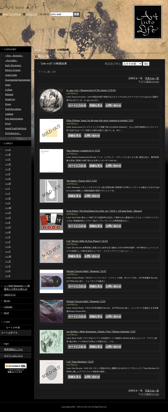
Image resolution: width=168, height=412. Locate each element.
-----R (8, 232)
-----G (8, 178)
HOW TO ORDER (12, 14)
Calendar (8, 306)
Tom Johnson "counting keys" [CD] (83, 150)
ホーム (37, 49)
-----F (7, 174)
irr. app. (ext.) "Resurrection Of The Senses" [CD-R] (91, 90)
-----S (7, 237)
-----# (7, 275)
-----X (8, 261)
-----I (7, 188)
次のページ (152, 81)
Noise (8, 84)
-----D (8, 164)
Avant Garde (11, 75)
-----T (7, 241)
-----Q (8, 227)
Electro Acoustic (13, 70)
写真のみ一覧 (152, 78)
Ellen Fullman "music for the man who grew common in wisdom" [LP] (99, 120)
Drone (8, 104)
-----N (8, 212)
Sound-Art (10, 99)
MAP (6, 313)
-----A (8, 149)
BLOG (7, 300)
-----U (8, 246)
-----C (8, 159)
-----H (8, 183)
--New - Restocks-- (14, 55)
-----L (7, 202)
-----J (7, 193)
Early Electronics (13, 65)
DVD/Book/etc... (13, 133)
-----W (8, 256)
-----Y (8, 266)
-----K (8, 198)
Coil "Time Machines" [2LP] (80, 361)
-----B (8, 154)
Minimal (9, 94)
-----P (7, 222)
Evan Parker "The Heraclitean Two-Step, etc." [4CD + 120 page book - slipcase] (104, 211)
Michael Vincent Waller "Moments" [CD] (85, 301)
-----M (8, 207)
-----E (7, 169)
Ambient (9, 114)
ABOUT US (9, 294)
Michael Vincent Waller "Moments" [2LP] (86, 271)
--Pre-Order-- (11, 60)
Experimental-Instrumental (17, 80)
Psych (8, 123)
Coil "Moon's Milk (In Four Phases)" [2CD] (87, 241)
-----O (8, 217)
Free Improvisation (14, 118)
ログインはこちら (13, 355)
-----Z (7, 270)
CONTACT (31, 14)
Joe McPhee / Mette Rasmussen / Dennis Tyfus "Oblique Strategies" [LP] (100, 331)
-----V (8, 251)
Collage (8, 89)
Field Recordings (13, 109)
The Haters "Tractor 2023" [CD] (81, 180)
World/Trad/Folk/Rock (15, 128)
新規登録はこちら (13, 349)
